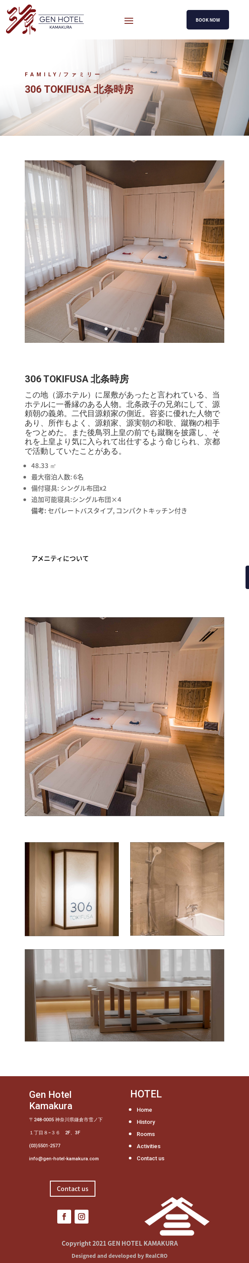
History (146, 1122)
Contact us (150, 1158)
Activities (149, 1146)
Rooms (146, 1134)
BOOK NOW (208, 19)
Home (144, 1110)
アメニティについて (60, 558)
